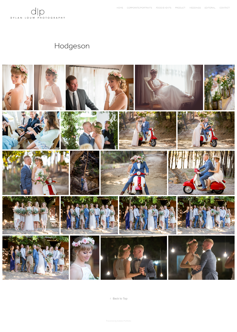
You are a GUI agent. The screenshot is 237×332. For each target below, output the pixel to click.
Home (120, 8)
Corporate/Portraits (139, 8)
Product (180, 8)
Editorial (210, 8)
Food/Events (163, 8)
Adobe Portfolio (124, 320)
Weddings (195, 8)
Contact (225, 8)
